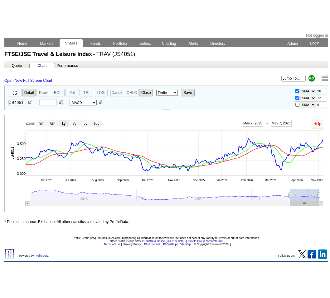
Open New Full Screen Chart (28, 80)
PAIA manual (152, 244)
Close (146, 93)
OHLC (132, 93)
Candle (117, 93)
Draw (43, 93)
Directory (217, 43)
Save (187, 93)
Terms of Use (112, 244)
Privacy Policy (132, 244)
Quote (17, 65)
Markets (46, 43)
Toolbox (144, 43)
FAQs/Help (170, 244)
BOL (57, 93)
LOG (100, 93)
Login (314, 43)
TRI (86, 93)
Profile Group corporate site (205, 241)
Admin (292, 43)
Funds (96, 43)
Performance (67, 65)
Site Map (185, 244)
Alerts (193, 43)
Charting (169, 43)
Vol (72, 93)
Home (22, 43)
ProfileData (42, 255)
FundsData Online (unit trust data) (163, 241)
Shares (71, 43)
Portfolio (120, 43)
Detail (29, 93)
